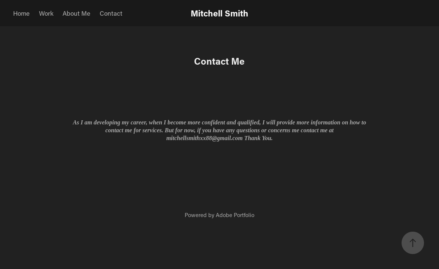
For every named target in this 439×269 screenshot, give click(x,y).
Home (21, 13)
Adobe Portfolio (235, 215)
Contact (111, 13)
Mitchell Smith (219, 13)
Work (46, 13)
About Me (76, 13)
